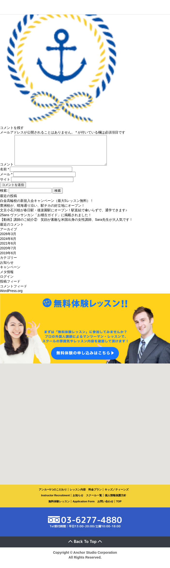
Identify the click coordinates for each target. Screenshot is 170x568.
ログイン (7, 282)
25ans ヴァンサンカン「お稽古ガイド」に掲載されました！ (46, 221)
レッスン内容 (78, 495)
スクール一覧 (94, 501)
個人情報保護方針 (115, 501)
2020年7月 (8, 254)
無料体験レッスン (59, 507)
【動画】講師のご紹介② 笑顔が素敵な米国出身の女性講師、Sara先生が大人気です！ (66, 225)
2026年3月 (8, 240)
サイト (5, 185)
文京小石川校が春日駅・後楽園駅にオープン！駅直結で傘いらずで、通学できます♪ (63, 216)
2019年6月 (8, 259)
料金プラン (95, 495)
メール (6, 180)
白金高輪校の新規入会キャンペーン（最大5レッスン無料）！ (46, 206)
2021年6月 (8, 249)
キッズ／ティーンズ (117, 495)
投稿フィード (10, 287)
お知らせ (7, 268)
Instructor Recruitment (55, 501)
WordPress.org (11, 297)
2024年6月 (8, 244)
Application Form (83, 507)
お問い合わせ (105, 507)
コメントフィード (13, 292)
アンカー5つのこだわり (53, 495)
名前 (4, 175)
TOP (119, 507)
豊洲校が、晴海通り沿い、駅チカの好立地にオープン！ (42, 211)
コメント (7, 170)
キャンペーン (10, 273)
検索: (4, 196)
